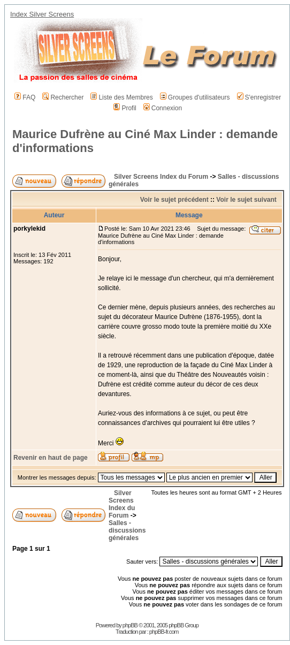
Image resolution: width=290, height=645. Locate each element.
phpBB (130, 625)
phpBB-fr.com (164, 631)
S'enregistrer (259, 97)
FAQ (24, 97)
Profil (124, 108)
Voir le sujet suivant (246, 199)
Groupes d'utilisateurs (195, 97)
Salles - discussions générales (127, 530)
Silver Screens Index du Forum (161, 176)
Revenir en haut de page (50, 457)
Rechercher (62, 97)
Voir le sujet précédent (174, 199)
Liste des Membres (121, 97)
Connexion (162, 108)
